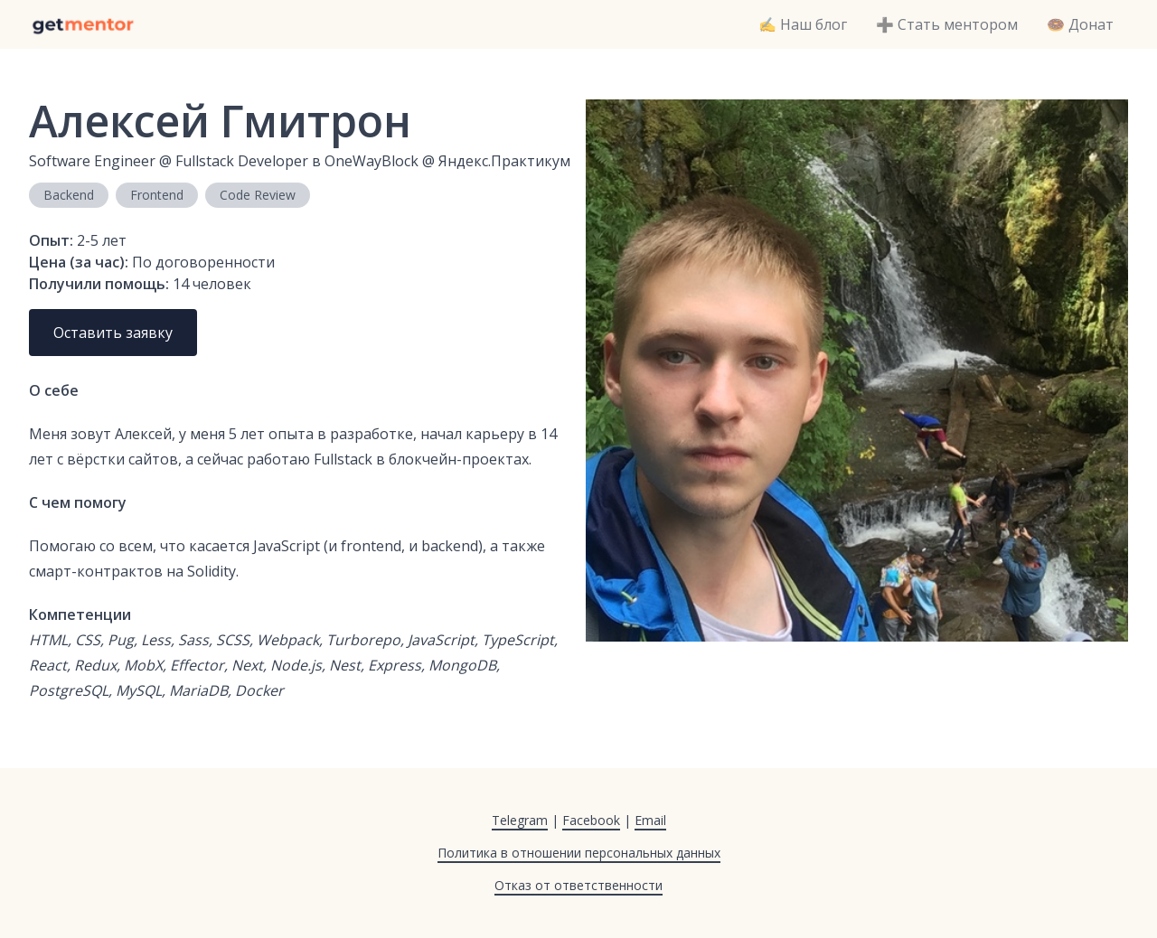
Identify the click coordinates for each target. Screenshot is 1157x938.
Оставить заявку (113, 332)
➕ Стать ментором (947, 24)
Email (650, 820)
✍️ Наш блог (802, 24)
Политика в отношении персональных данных (578, 852)
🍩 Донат (1080, 24)
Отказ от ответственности (578, 885)
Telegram (520, 820)
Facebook (591, 820)
